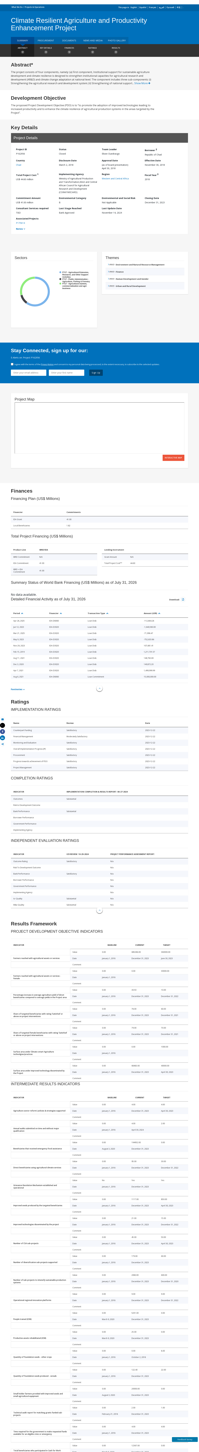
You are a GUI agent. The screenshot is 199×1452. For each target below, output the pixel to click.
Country (20, 160)
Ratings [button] (92, 51)
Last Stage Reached (70, 208)
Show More (142, 83)
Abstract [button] (22, 51)
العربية (161, 7)
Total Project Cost (27, 175)
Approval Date (110, 160)
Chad (18, 164)
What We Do (17, 7)
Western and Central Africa (115, 178)
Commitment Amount (28, 198)
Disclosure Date (68, 160)
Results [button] (116, 51)
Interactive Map (173, 457)
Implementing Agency (71, 174)
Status (62, 149)
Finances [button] (69, 51)
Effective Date (153, 160)
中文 (178, 7)
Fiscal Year (151, 175)
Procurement (46, 40)
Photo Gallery (117, 40)
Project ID (21, 149)
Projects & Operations (34, 7)
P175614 (20, 222)
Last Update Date (112, 208)
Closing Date (152, 198)
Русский (170, 7)
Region (106, 174)
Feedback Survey (185, 1439)
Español (142, 7)
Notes (19, 228)
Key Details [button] (46, 51)
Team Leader (109, 149)
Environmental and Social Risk (118, 198)
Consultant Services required (32, 208)
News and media (93, 40)
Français (152, 7)
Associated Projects (27, 218)
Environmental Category (72, 198)
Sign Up (96, 372)
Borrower (151, 150)
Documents (69, 40)
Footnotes (16, 689)
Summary (22, 40)
